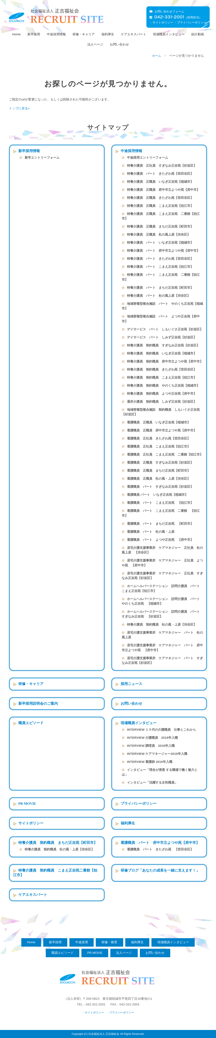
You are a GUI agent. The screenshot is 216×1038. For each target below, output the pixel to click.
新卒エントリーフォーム (42, 157)
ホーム (156, 55)
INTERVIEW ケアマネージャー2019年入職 (157, 753)
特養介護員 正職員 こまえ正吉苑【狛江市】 (160, 205)
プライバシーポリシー (139, 804)
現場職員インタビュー (169, 34)
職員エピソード (30, 723)
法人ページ (95, 44)
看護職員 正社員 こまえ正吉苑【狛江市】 (158, 446)
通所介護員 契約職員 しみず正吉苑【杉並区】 (162, 401)
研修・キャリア (84, 34)
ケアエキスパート (133, 34)
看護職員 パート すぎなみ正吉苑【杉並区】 (160, 486)
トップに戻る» (19, 108)
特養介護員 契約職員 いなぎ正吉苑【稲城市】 (162, 353)
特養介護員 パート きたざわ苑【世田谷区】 (160, 173)
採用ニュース (131, 684)
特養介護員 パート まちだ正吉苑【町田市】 (160, 287)
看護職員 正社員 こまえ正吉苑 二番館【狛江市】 (165, 454)
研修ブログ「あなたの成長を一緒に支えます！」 (160, 870)
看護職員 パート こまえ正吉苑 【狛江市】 (160, 502)
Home (16, 34)
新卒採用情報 (29, 151)
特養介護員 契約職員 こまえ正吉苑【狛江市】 (162, 377)
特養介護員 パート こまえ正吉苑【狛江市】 (160, 266)
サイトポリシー (30, 823)
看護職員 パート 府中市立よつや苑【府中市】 (162, 843)
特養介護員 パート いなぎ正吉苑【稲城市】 (160, 242)
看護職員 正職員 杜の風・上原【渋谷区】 (158, 478)
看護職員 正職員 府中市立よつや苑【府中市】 (162, 430)
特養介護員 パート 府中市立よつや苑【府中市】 (163, 250)
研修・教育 (110, 942)
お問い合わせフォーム (167, 11)
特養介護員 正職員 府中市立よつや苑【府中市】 (163, 189)
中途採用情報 (56, 34)
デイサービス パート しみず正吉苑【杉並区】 (162, 337)
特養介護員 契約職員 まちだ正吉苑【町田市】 (57, 843)
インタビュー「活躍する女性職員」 (152, 782)
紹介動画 (197, 34)
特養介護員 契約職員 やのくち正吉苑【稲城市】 (163, 385)
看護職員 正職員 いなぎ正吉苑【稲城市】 (158, 422)
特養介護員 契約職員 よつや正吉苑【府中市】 (162, 393)
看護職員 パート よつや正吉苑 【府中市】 (160, 539)
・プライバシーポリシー (190, 22)
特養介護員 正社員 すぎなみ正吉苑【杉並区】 (162, 165)
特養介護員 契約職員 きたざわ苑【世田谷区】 (162, 369)
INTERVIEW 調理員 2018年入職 (151, 745)
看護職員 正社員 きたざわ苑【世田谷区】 (158, 438)
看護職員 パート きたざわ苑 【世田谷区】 (160, 849)
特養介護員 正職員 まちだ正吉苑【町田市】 (160, 226)
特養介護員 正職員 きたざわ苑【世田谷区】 (160, 197)
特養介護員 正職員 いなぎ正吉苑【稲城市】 (160, 181)
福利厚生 (107, 34)
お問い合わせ (119, 44)
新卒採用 (33, 34)
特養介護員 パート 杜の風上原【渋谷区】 (158, 295)
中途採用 (81, 942)
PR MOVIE (27, 804)
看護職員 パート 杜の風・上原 (150, 531)
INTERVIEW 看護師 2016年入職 (149, 761)
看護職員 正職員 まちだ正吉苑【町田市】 (158, 470)
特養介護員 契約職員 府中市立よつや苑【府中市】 (165, 361)
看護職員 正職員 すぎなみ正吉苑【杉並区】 (160, 462)
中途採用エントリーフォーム (147, 157)
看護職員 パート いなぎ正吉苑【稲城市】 (157, 494)
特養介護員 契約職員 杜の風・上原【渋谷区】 (162, 624)
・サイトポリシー (161, 22)
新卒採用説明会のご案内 (38, 704)
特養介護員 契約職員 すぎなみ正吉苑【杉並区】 (163, 345)
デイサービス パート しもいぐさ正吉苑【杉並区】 (165, 329)
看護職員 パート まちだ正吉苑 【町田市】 (160, 523)
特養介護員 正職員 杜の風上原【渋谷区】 (158, 234)
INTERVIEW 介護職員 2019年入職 (152, 737)
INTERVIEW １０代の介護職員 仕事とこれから (161, 729)
